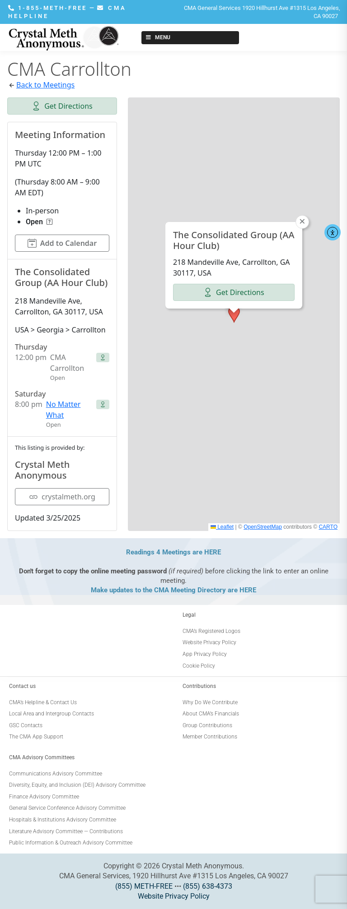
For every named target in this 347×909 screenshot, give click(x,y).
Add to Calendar (62, 243)
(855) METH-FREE (144, 886)
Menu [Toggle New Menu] (157, 37)
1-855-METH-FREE (48, 8)
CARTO (328, 527)
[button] (234, 314)
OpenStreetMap (263, 527)
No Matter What (63, 409)
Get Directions (62, 106)
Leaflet (222, 527)
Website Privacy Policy (174, 896)
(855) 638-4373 (207, 886)
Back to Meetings (45, 85)
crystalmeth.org (62, 497)
